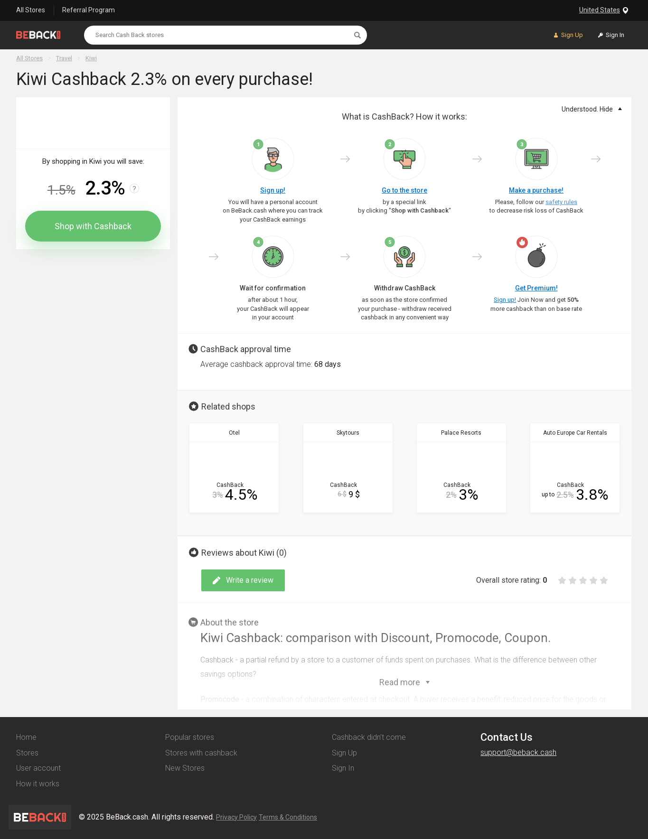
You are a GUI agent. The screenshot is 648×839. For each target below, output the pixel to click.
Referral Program (88, 10)
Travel (64, 58)
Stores (27, 752)
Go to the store (404, 190)
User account (38, 768)
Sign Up (344, 752)
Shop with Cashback (93, 226)
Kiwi (91, 58)
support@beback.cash (518, 752)
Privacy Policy (236, 817)
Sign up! (272, 190)
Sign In (343, 768)
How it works (37, 783)
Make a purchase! (536, 190)
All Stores (30, 10)
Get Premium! (536, 288)
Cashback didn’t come (369, 737)
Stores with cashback (201, 752)
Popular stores (189, 737)
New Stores (185, 768)
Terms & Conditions (288, 817)
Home (26, 737)
